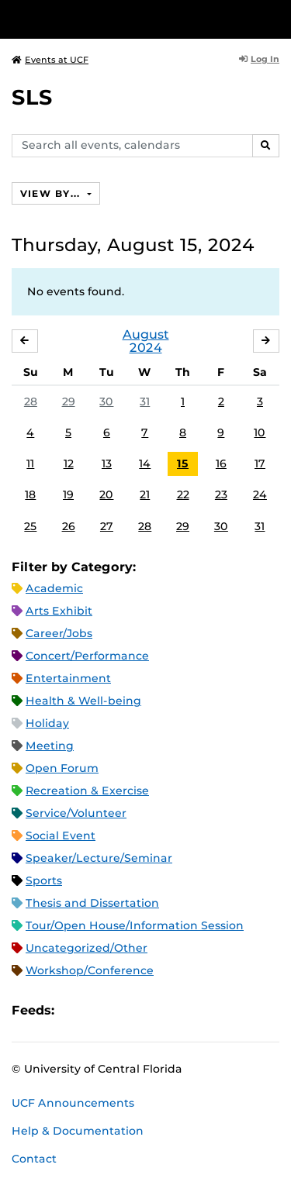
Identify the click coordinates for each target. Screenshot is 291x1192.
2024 (146, 347)
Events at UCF (50, 59)
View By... (52, 193)
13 (107, 463)
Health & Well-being (83, 701)
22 (183, 494)
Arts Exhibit (59, 611)
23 (221, 494)
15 (183, 463)
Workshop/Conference (90, 970)
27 (106, 526)
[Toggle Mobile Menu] (275, 18)
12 (69, 463)
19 (68, 494)
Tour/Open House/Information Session (135, 925)
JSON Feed (180, 1010)
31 (145, 401)
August (146, 334)
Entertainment (68, 678)
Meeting (50, 746)
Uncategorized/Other (86, 948)
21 (145, 494)
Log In (259, 58)
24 (260, 494)
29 (68, 401)
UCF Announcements (73, 1103)
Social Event (60, 835)
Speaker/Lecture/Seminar (99, 858)
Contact (34, 1159)
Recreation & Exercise (87, 791)
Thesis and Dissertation (92, 903)
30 (106, 401)
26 (68, 526)
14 (145, 463)
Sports (44, 880)
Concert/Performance (87, 656)
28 (30, 401)
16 (221, 463)
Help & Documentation (78, 1131)
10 (259, 432)
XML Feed (153, 1010)
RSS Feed (127, 1010)
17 (260, 463)
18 (30, 494)
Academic (54, 588)
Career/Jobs (59, 633)
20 (106, 494)
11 (30, 463)
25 (30, 526)
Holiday (47, 723)
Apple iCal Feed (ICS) (74, 1010)
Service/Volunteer (76, 813)
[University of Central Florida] (118, 19)
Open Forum (62, 768)
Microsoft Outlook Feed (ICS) (101, 1010)
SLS (32, 97)
